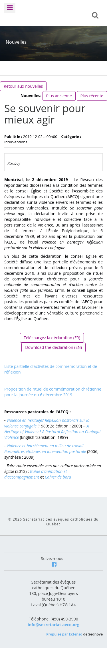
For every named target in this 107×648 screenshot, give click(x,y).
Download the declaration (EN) (53, 347)
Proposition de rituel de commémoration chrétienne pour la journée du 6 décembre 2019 (52, 391)
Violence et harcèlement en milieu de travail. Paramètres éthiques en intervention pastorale (45, 448)
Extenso (75, 634)
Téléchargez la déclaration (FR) (52, 337)
